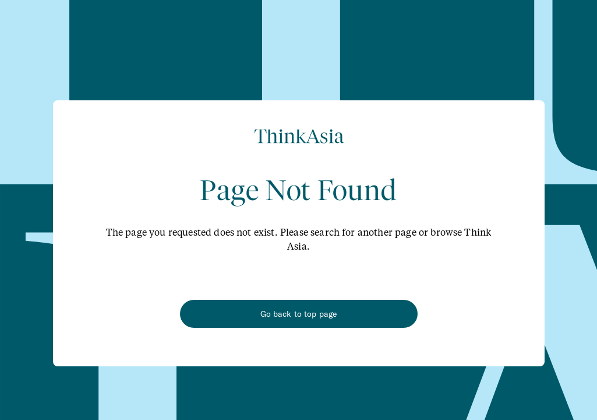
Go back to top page (298, 314)
